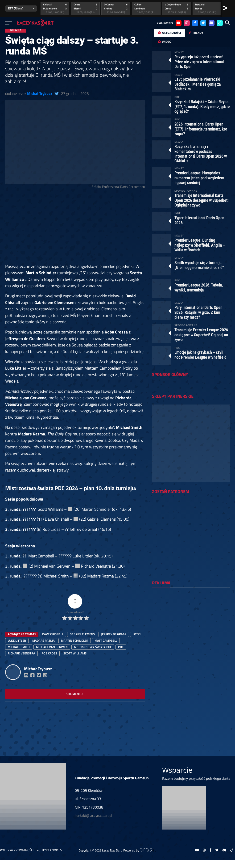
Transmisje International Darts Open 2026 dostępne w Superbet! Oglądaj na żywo (201, 200)
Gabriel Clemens (82, 634)
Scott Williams (75, 653)
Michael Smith (19, 647)
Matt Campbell (106, 640)
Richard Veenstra (21, 653)
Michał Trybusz (39, 93)
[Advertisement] (75, 228)
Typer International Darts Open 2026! (199, 220)
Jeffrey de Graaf (113, 634)
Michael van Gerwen (52, 647)
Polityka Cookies (49, 850)
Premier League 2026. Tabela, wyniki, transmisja (198, 287)
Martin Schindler (74, 640)
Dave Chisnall (52, 634)
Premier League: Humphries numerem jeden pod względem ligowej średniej (199, 177)
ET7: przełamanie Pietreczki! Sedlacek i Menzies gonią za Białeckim (198, 84)
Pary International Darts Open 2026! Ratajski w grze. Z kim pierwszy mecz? (198, 312)
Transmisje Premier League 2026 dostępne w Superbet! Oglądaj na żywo (201, 334)
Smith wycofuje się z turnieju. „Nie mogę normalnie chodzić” (199, 265)
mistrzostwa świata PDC (93, 647)
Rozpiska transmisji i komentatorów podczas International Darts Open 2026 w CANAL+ (200, 153)
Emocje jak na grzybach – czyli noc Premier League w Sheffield (200, 354)
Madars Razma (43, 640)
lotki (137, 634)
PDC (121, 647)
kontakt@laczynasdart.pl (93, 815)
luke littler (17, 640)
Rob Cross (49, 653)
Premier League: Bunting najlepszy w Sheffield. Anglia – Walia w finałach (199, 245)
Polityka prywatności (16, 850)
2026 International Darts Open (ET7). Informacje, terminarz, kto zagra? (200, 129)
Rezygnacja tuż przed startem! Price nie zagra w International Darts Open (199, 61)
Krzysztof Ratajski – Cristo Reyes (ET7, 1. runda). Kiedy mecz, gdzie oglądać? (202, 106)
